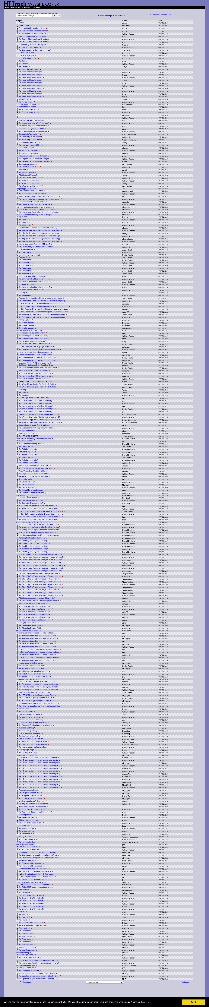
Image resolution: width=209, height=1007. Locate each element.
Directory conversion (27, 164)
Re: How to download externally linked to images (38, 212)
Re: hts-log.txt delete (27, 839)
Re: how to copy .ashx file (29, 957)
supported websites (26, 148)
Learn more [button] (146, 1002)
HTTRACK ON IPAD (27, 433)
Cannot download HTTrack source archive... (36, 355)
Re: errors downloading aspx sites (32, 193)
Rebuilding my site (26, 446)
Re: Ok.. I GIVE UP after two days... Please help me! (40, 576)
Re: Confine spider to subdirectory (32, 493)
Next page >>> (187, 982)
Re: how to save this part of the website (34, 606)
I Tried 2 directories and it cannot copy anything (38, 757)
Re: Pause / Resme (26, 172)
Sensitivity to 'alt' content (29, 134)
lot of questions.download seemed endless (36, 633)
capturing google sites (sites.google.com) (35, 352)
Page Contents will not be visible (32, 471)
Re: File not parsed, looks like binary (33, 336)
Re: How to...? (24, 914)
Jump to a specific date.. (162, 15)
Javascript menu (25, 815)
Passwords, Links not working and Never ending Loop (40, 298)
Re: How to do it (27, 53)
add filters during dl (26, 947)
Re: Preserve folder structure (30, 863)
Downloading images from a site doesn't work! (37, 852)
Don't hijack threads (27, 284)
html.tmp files (24, 709)
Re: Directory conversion (29, 167)
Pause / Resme (25, 170)
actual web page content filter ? (28, 495)
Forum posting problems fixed (28, 255)
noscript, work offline (27, 431)
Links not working (26, 249)
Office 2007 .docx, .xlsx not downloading (35, 884)
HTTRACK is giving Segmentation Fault (35, 692)
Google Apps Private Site (26, 189)
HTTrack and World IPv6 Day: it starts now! (33, 363)
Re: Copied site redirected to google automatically (39, 349)
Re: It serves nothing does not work (33, 131)
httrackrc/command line (25, 966)
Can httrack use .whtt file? (29, 498)
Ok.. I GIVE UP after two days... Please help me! (38, 573)
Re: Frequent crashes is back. (31, 793)
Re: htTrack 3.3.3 (26, 102)
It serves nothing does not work (31, 129)
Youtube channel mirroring (29, 714)
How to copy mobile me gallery (31, 739)
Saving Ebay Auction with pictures (32, 36)
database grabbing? (27, 728)
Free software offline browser (18, 7)
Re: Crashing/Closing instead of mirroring (35, 725)
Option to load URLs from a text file (33, 202)
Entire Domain (24, 25)
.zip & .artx (23, 217)
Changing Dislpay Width (28, 623)
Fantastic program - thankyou (28, 105)
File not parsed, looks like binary (32, 333)
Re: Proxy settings (26, 931)
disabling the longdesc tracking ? (32, 538)
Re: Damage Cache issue (29, 970)
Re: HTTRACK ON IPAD (28, 436)
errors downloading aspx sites (31, 191)
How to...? (23, 912)
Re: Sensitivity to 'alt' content (30, 137)
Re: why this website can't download (33, 804)
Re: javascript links (26, 828)
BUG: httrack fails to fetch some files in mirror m (38, 506)
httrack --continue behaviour (27, 631)
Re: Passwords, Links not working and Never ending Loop (42, 301)
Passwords (23, 257)
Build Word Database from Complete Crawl (36, 365)
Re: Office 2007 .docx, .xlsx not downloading (37, 887)
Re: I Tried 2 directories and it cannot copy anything (39, 760)
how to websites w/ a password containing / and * (38, 196)
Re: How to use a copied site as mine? (34, 344)
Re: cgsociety (24, 392)
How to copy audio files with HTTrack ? (34, 244)
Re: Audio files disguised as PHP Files (34, 809)
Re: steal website (26, 893)
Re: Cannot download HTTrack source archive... (38, 357)
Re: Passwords (25, 260)
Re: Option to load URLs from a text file (34, 204)
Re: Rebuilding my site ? (28, 460)
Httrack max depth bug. (25, 755)
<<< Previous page (23, 982)
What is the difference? (28, 175)
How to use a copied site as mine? (32, 341)
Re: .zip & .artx (24, 219)
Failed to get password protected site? (34, 465)
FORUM (36, 7)
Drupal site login (25, 479)
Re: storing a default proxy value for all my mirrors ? (39, 527)
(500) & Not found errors (28, 820)
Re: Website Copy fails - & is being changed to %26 (39, 417)
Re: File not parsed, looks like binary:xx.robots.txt (38, 684)
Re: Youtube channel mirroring (31, 717)
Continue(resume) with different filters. (31, 882)
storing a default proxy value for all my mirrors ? (38, 524)
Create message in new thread (111, 16)
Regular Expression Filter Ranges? (33, 156)
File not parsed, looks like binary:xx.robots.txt (37, 681)
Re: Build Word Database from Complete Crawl (38, 368)
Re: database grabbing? (28, 731)
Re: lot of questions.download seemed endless (37, 636)
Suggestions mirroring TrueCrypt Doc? (34, 425)
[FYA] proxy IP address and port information (36, 532)
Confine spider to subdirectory (31, 490)
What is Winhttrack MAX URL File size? (32, 522)
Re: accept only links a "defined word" (34, 123)
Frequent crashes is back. (29, 790)
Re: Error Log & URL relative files (32, 898)
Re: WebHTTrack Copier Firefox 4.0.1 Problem (37, 384)
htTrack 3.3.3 (24, 99)
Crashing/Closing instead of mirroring (34, 722)
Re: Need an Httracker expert (30, 72)
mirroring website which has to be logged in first (38, 703)
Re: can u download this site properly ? (34, 279)
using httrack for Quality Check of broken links (34, 439)
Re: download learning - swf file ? (32, 444)
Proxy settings (24, 928)
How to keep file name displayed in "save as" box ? (39, 554)
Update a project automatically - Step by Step (37, 973)
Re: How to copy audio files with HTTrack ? (36, 247)
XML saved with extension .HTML (29, 331)
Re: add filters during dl (28, 950)
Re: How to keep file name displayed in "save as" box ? (41, 557)
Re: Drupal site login (27, 482)
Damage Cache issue (27, 968)
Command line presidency (26, 679)
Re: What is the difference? (30, 178)
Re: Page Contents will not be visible (33, 474)
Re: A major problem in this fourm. (32, 666)
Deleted (22, 61)
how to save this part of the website (33, 603)
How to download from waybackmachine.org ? (37, 960)
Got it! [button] (194, 1002)
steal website (24, 890)
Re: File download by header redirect (33, 31)
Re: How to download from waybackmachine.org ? (39, 963)
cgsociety (22, 390)
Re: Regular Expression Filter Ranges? (34, 159)
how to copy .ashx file (27, 955)
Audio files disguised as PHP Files (32, 806)
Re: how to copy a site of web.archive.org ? (36, 400)
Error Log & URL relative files (30, 895)
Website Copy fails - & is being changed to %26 (38, 414)
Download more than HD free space (33, 869)
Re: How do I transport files (30, 145)
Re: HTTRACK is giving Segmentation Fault (36, 695)
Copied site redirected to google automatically (37, 347)
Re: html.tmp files (26, 711)
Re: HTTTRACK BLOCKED (30, 849)
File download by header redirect (32, 28)
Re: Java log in (25, 295)
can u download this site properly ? (33, 276)
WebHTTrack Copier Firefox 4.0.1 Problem (36, 381)
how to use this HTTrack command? (33, 370)
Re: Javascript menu (27, 817)
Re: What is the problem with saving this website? (39, 601)
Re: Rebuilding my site (28, 449)
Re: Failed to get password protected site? (36, 468)
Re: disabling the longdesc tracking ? (33, 541)
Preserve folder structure (29, 860)
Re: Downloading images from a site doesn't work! (39, 855)
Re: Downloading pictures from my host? (35, 47)
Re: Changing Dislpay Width (30, 625)
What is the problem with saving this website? (37, 598)
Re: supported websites (28, 150)
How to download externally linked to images (34, 207)
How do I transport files (28, 142)
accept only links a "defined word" (32, 120)
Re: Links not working (27, 252)
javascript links (24, 826)
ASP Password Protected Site (31, 923)
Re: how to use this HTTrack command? (35, 373)
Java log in (23, 293)
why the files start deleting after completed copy (38, 228)
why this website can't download (31, 801)
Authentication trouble (27, 107)
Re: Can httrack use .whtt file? (31, 500)
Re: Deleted (23, 64)
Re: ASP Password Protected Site (32, 925)
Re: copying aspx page (28, 752)
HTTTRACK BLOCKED (28, 847)
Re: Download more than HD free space (35, 871)
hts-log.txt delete (25, 836)
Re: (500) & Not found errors (30, 823)
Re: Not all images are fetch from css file (35, 674)
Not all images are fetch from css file (33, 671)
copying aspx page (26, 750)
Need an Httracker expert (29, 69)
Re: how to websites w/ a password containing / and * (40, 199)
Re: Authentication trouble (29, 109)
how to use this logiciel (25, 845)
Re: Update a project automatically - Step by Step (39, 976)
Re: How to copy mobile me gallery (33, 741)
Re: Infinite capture (26, 323)
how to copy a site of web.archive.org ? (34, 398)
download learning (26, 441)
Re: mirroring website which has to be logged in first (39, 706)
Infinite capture (24, 320)
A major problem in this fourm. (31, 663)
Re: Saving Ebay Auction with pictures (34, 39)
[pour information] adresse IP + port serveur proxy (39, 535)
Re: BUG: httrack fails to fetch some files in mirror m (40, 508)
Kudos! (21, 23)
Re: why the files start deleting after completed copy (39, 230)
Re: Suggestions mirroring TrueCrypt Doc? (36, 428)
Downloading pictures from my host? (33, 44)
